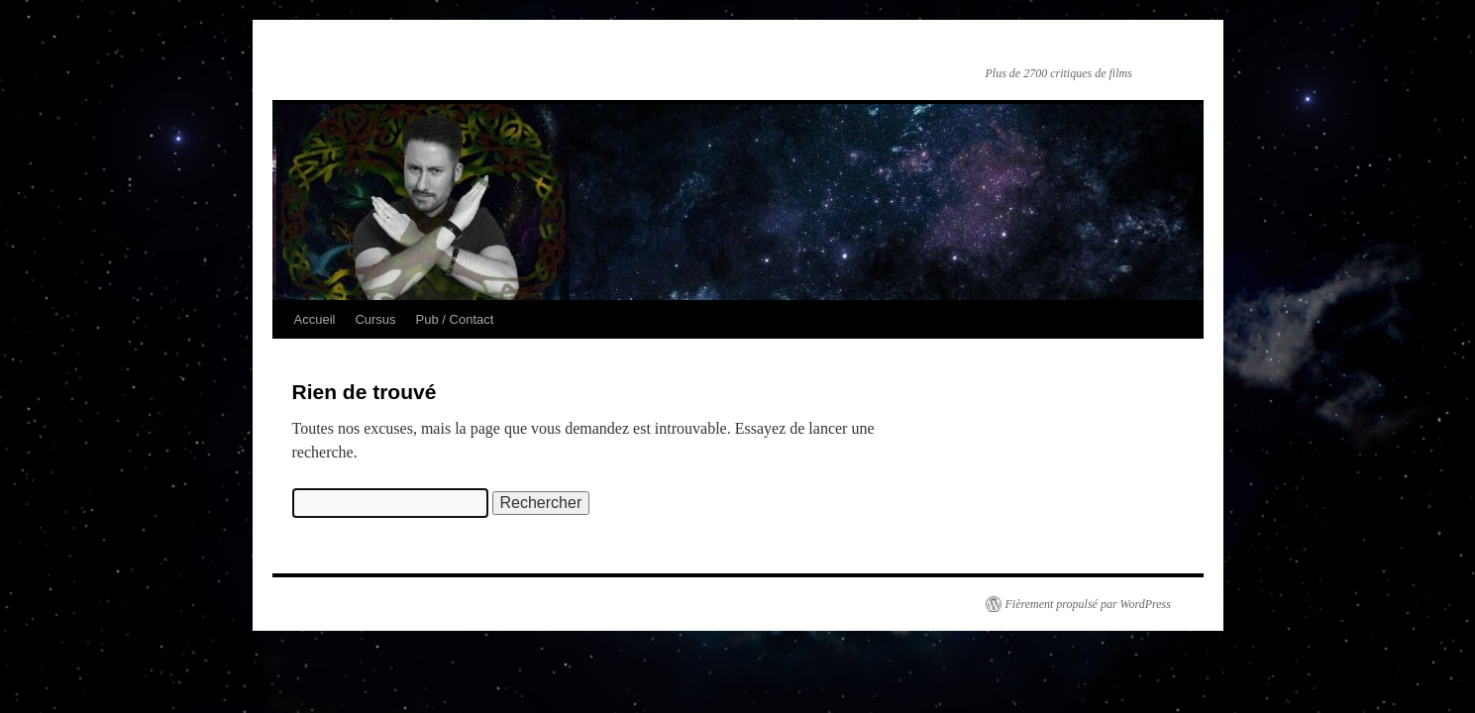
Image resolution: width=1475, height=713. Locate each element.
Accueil (315, 319)
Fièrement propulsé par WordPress (1088, 604)
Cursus (375, 319)
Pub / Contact (455, 319)
